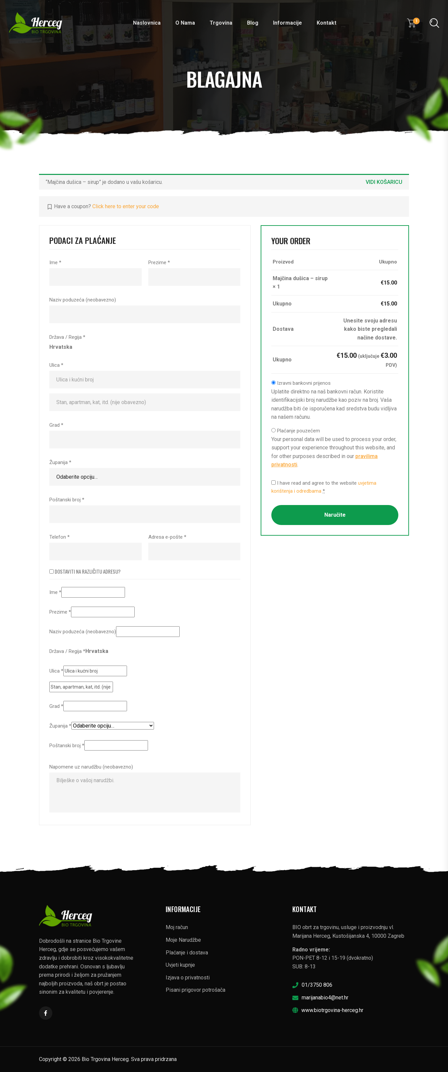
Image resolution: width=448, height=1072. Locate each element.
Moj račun (177, 927)
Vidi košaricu (384, 182)
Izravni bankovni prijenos (304, 383)
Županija (60, 462)
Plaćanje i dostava (187, 952)
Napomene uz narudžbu (91, 767)
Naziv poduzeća (82, 300)
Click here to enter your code (125, 206)
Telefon (59, 537)
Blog (252, 23)
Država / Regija (67, 337)
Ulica (56, 365)
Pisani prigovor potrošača (195, 990)
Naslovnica (147, 23)
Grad (56, 425)
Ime (55, 263)
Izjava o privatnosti (188, 977)
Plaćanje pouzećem (298, 431)
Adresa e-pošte (167, 537)
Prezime (159, 263)
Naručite (335, 515)
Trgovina (221, 23)
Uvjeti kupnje (180, 965)
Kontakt (326, 23)
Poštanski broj (66, 500)
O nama (185, 23)
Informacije (287, 23)
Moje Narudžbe (183, 940)
